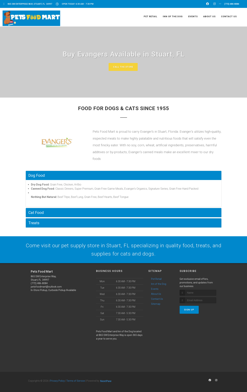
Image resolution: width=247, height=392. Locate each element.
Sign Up (189, 309)
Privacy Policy (57, 380)
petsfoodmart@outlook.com (46, 286)
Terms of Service (75, 380)
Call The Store (123, 67)
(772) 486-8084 (39, 283)
